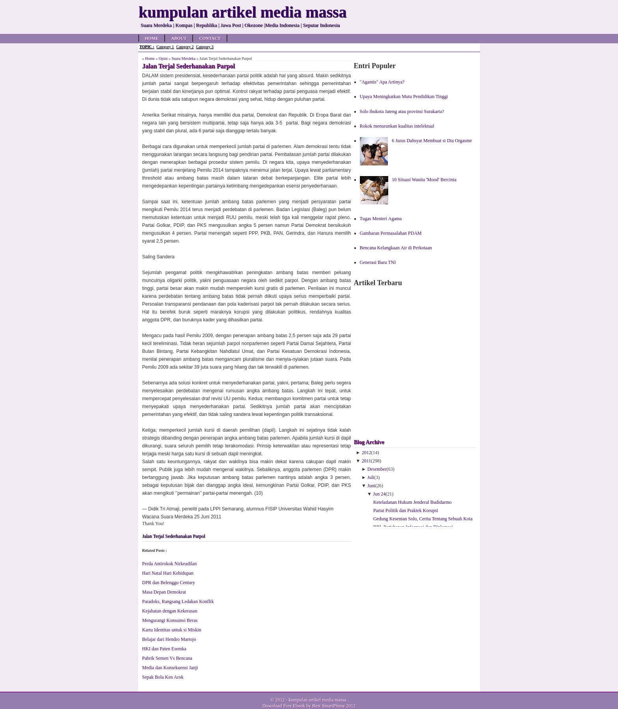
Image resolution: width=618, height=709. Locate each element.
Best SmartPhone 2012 (334, 706)
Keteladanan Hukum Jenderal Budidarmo (412, 502)
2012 (366, 452)
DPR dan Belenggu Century (168, 582)
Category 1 (165, 47)
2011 (366, 461)
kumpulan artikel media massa (317, 700)
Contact (209, 38)
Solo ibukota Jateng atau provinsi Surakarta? (402, 111)
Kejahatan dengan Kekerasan (169, 611)
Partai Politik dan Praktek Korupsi (405, 510)
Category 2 (185, 47)
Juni (371, 485)
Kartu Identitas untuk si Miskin (171, 630)
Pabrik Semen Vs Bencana (167, 658)
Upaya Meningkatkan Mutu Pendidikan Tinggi (404, 96)
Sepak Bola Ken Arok (163, 677)
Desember (377, 469)
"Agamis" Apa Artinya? (382, 82)
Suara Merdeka (183, 58)
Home (152, 38)
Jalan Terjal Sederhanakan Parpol (173, 536)
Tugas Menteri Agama (381, 218)
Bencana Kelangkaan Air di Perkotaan (396, 248)
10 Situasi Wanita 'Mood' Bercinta (424, 179)
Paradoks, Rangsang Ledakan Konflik (178, 601)
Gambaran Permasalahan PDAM (391, 233)
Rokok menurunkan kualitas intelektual (397, 126)
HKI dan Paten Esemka (164, 648)
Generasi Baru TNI (378, 262)
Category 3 (204, 47)
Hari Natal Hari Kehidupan (168, 573)
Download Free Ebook (283, 706)
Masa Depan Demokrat (164, 592)
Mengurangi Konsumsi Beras (170, 620)
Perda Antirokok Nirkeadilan (169, 563)
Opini (163, 58)
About (178, 38)
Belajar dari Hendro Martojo (169, 639)
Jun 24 (379, 494)
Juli (370, 477)
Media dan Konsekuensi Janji (170, 667)
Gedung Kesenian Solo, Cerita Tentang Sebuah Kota (423, 519)
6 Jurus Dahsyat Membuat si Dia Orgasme (432, 140)
